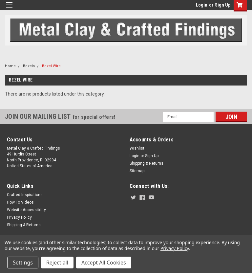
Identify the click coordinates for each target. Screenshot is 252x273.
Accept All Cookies (103, 262)
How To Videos (20, 202)
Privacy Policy (19, 217)
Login (201, 5)
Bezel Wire (51, 66)
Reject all (57, 262)
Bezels (29, 66)
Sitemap (137, 171)
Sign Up (222, 5)
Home (10, 66)
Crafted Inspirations (25, 194)
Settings (23, 262)
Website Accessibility (26, 210)
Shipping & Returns (146, 163)
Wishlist (137, 148)
